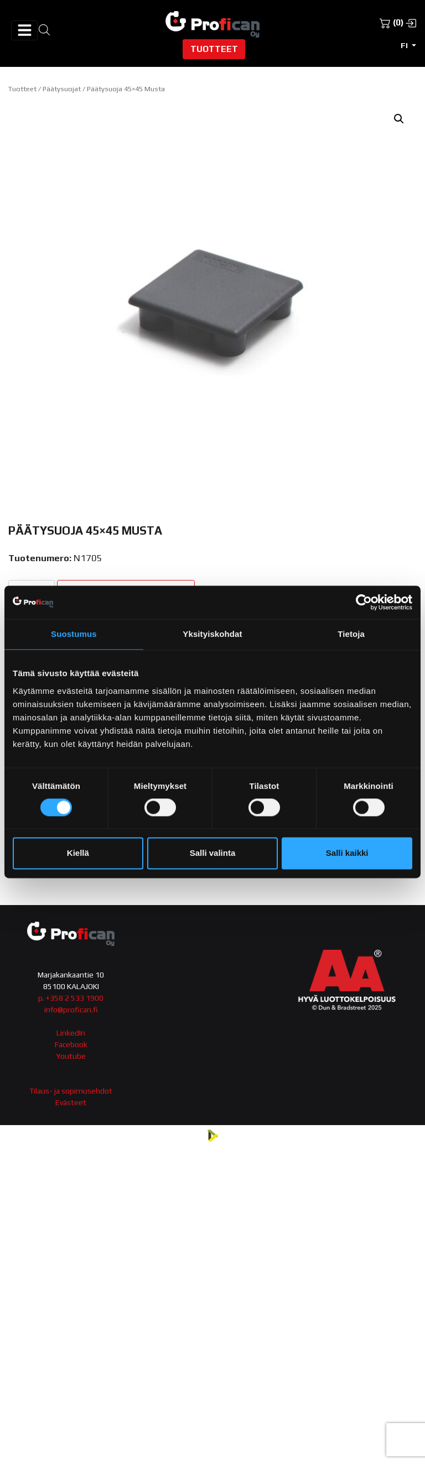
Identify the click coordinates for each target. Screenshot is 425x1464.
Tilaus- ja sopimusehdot (70, 1090)
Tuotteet (214, 49)
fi (405, 45)
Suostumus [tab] (74, 634)
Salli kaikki (347, 853)
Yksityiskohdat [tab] (212, 634)
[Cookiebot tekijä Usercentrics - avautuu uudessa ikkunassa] (363, 602)
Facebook (71, 1044)
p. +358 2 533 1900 (70, 998)
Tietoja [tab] (351, 634)
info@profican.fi (71, 1009)
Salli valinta (213, 853)
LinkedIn (70, 1032)
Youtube (71, 1056)
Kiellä (78, 853)
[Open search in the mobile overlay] (44, 29)
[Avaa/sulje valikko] (24, 30)
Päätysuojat (62, 89)
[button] (399, 119)
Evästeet (70, 1102)
